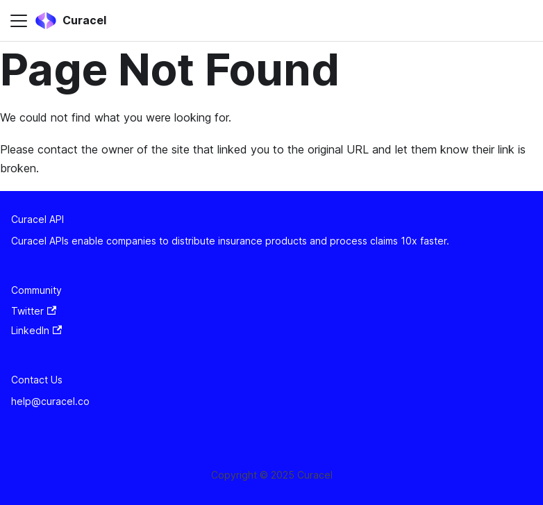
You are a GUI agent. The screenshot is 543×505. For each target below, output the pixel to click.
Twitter (33, 311)
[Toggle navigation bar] (18, 20)
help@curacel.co (50, 401)
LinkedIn (36, 330)
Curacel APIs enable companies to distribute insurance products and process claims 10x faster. (230, 241)
